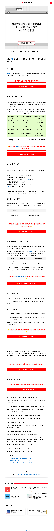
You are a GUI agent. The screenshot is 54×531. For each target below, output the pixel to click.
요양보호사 (31, 251)
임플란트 (18, 146)
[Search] (51, 3)
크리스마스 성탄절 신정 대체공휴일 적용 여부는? (40, 488)
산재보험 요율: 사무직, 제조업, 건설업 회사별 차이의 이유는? (21, 458)
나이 (29, 179)
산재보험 (8, 73)
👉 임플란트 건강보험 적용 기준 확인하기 (26, 283)
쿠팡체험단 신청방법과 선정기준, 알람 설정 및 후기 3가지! (21, 465)
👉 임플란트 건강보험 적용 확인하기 (26, 154)
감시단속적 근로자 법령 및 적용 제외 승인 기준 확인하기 (18, 488)
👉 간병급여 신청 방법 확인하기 (26, 86)
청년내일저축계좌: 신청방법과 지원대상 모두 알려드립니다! (21, 462)
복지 (36, 169)
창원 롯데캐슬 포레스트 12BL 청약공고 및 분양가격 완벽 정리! (18, 495)
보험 (11, 59)
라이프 (26, 471)
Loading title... (28, 530)
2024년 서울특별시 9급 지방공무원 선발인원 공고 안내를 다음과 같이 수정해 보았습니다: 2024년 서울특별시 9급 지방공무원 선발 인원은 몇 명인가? (40, 495)
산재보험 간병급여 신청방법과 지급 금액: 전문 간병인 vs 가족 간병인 (28, 474)
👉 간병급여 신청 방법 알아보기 (26, 231)
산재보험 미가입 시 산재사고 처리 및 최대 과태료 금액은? (20, 460)
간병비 (9, 186)
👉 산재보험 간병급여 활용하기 (26, 389)
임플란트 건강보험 (20, 276)
